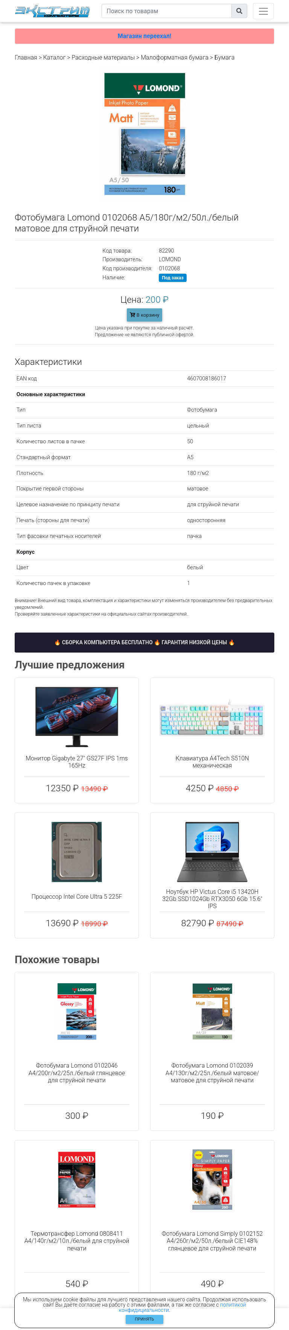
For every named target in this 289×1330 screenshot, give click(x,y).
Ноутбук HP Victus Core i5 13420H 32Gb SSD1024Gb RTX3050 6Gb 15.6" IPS (212, 899)
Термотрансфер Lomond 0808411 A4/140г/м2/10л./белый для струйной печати (76, 1241)
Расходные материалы (103, 57)
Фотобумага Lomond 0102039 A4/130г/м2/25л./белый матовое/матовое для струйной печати (212, 1072)
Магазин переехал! (144, 36)
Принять (144, 1319)
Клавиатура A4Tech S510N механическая (212, 762)
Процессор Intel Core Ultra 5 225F (77, 896)
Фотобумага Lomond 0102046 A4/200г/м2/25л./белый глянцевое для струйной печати (77, 1072)
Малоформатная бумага (174, 57)
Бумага (224, 57)
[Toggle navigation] (263, 11)
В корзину (145, 315)
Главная (26, 57)
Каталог (54, 57)
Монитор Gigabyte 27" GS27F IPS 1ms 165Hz (77, 762)
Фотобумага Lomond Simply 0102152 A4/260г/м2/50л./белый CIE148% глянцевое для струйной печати (212, 1241)
